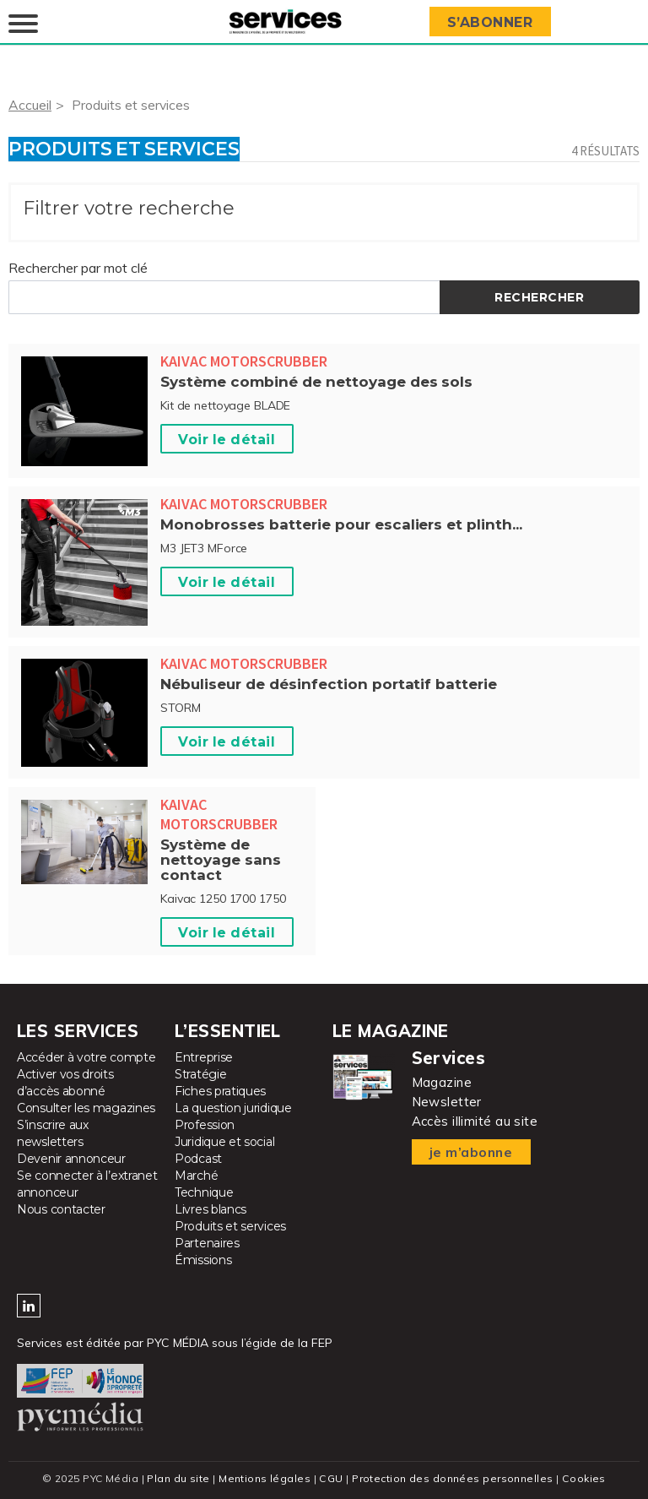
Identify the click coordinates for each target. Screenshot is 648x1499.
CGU (331, 1478)
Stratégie (200, 1074)
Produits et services (131, 104)
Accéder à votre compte (86, 1057)
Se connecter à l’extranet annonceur (87, 1184)
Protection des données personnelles (452, 1478)
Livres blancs (210, 1209)
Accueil (29, 104)
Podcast (198, 1158)
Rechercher (539, 297)
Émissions (203, 1260)
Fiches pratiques (220, 1091)
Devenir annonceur (71, 1158)
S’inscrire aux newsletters (53, 1133)
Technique (204, 1192)
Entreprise (204, 1057)
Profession (205, 1124)
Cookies (583, 1478)
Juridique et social (224, 1141)
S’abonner (491, 22)
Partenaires (207, 1243)
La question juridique (233, 1108)
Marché (196, 1175)
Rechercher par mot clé (78, 267)
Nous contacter (61, 1209)
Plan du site (179, 1478)
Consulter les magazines (86, 1108)
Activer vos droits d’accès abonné (65, 1083)
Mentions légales (265, 1478)
